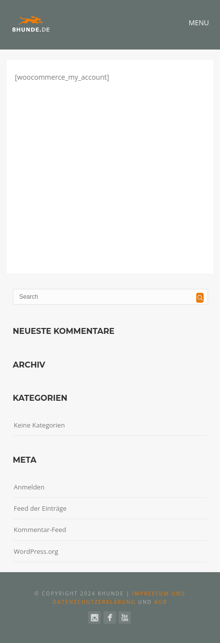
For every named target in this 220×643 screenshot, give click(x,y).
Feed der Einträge (40, 508)
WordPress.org (36, 551)
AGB (160, 601)
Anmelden (29, 486)
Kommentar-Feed (40, 529)
